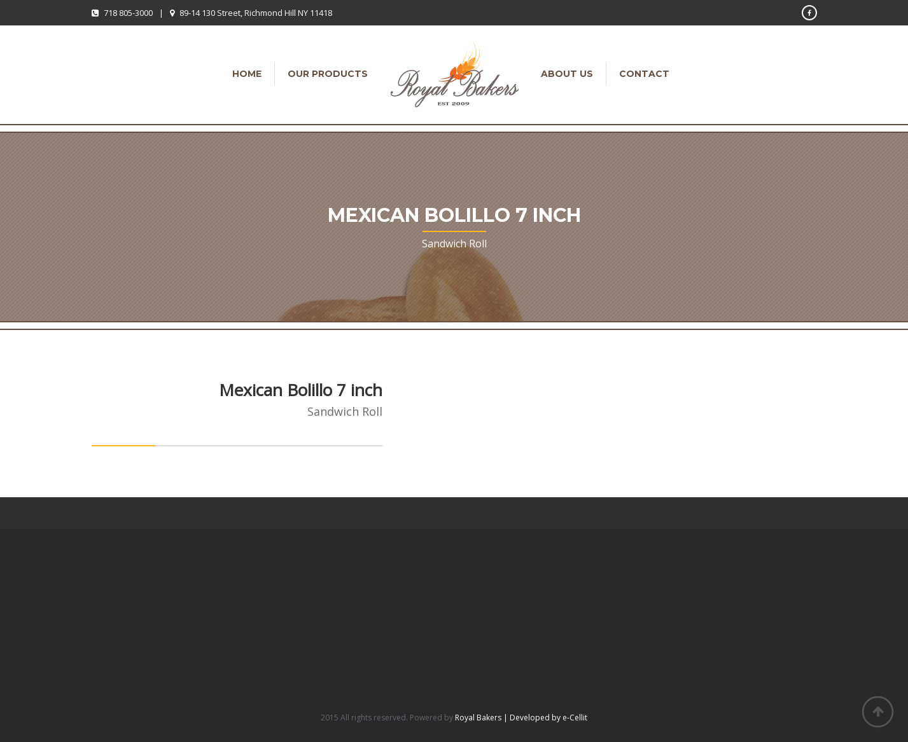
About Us (567, 73)
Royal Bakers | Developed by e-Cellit (521, 717)
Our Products (328, 73)
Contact (644, 73)
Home (247, 73)
